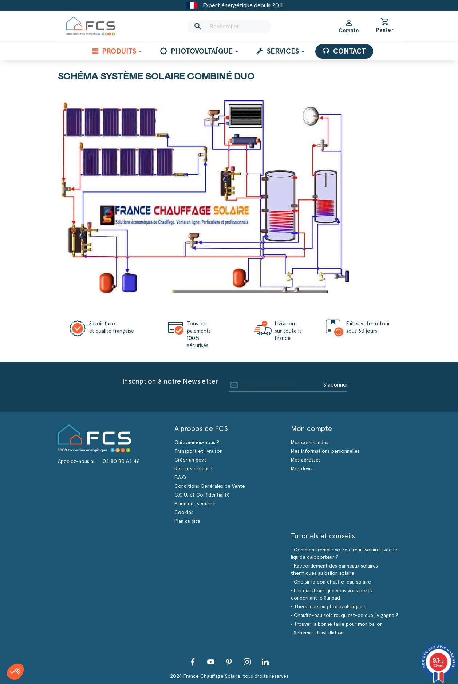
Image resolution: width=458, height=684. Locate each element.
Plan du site (187, 521)
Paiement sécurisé (195, 503)
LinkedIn (265, 662)
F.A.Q (180, 477)
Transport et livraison (198, 451)
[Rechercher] (229, 26)
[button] (15, 671)
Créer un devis (190, 460)
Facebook (192, 662)
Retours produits (193, 468)
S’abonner (335, 385)
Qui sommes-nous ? (196, 442)
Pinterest (229, 662)
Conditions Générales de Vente (209, 486)
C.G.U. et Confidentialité (202, 495)
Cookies (183, 512)
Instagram (247, 662)
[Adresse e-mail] (275, 385)
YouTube (211, 662)
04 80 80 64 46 (121, 461)
